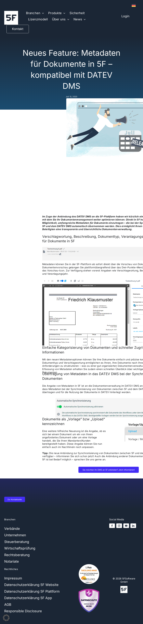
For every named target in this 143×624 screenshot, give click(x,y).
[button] (6, 618)
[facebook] (112, 525)
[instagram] (119, 525)
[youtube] (126, 525)
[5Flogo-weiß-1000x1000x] (11, 12)
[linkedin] (133, 525)
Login (125, 16)
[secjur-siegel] (89, 588)
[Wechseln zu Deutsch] (133, 5)
